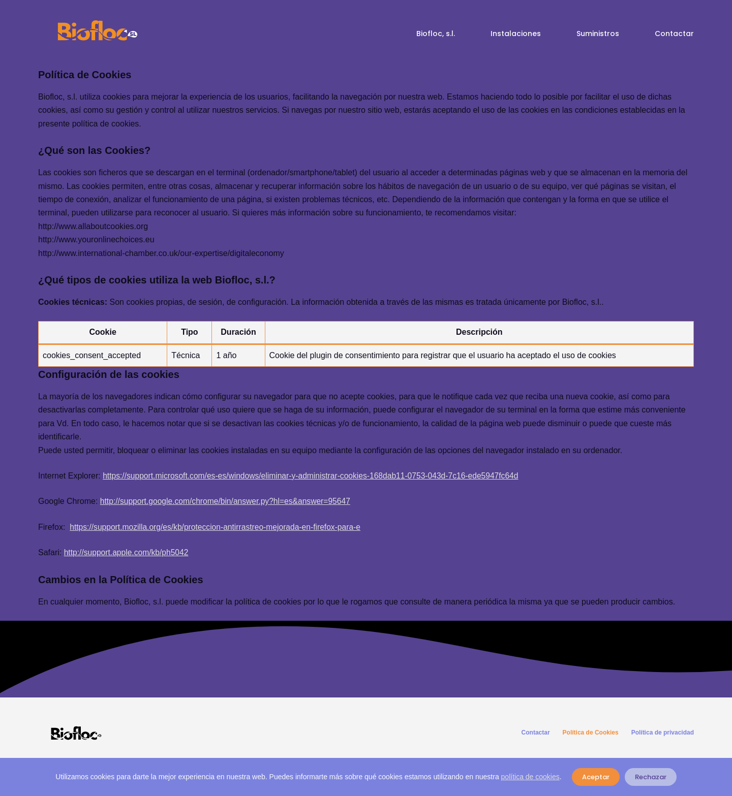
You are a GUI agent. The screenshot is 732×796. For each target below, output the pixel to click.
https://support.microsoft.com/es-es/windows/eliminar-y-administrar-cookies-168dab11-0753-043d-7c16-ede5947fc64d (316, 475)
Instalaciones (516, 33)
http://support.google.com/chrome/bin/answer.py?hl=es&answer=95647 (228, 501)
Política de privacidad (662, 732)
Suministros (597, 33)
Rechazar (650, 777)
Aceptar (595, 777)
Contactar (674, 33)
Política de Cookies (591, 732)
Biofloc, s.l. (435, 33)
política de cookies (530, 777)
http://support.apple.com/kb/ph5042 (128, 552)
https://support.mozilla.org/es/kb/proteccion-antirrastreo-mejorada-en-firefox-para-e (219, 527)
